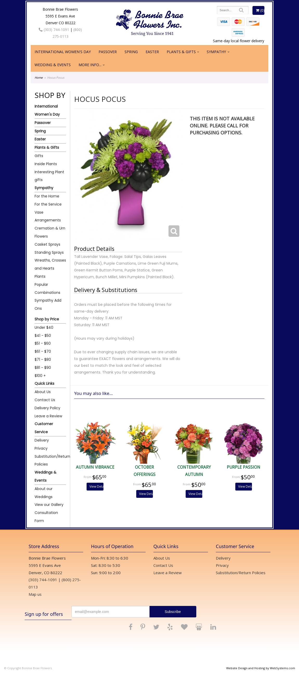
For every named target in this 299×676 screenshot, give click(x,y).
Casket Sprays (47, 244)
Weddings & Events (45, 476)
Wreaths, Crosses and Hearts (50, 264)
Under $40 (44, 327)
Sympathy (216, 51)
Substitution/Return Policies (50, 460)
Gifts (39, 155)
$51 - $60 (43, 343)
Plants (40, 276)
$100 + (40, 375)
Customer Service (44, 428)
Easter (152, 51)
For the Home (47, 196)
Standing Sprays (49, 252)
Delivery (42, 440)
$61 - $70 (43, 351)
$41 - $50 (43, 335)
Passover (108, 51)
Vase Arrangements (48, 216)
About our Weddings (44, 492)
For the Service (48, 204)
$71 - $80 (43, 359)
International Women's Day (63, 51)
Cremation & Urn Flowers (50, 232)
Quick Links (44, 383)
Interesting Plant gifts (49, 176)
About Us (43, 391)
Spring (131, 51)
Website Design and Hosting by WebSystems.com (260, 668)
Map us (35, 594)
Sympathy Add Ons (48, 304)
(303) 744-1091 (54, 29)
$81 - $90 (43, 367)
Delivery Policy (47, 408)
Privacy (41, 448)
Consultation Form (46, 516)
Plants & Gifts (181, 51)
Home (39, 77)
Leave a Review (48, 416)
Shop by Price (47, 319)
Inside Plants (46, 163)
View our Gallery (49, 504)
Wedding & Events (53, 64)
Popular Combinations (47, 288)
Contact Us (45, 399)
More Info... (90, 64)
